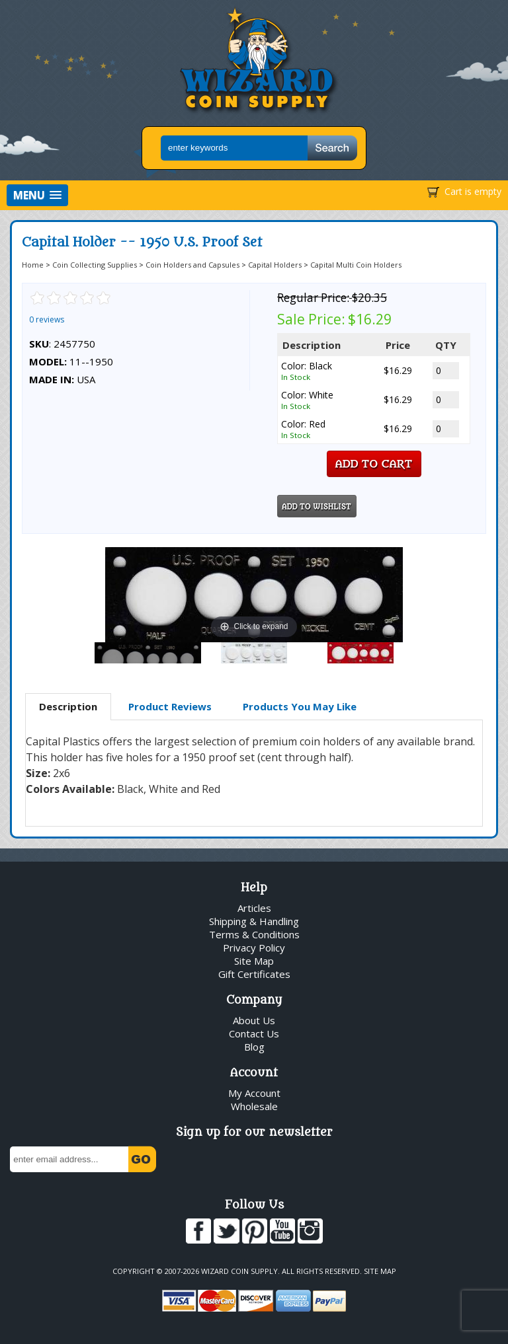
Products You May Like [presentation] (300, 706)
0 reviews (46, 319)
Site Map (254, 960)
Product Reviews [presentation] (170, 706)
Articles (254, 908)
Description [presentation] (68, 706)
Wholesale (254, 1106)
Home (33, 265)
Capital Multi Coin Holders (356, 265)
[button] (37, 195)
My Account (254, 1093)
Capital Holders (275, 265)
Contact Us (254, 1033)
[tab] (68, 707)
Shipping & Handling (254, 921)
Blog (254, 1046)
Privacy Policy (254, 947)
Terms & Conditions (254, 934)
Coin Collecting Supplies (94, 265)
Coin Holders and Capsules (192, 265)
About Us (254, 1020)
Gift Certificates (254, 974)
